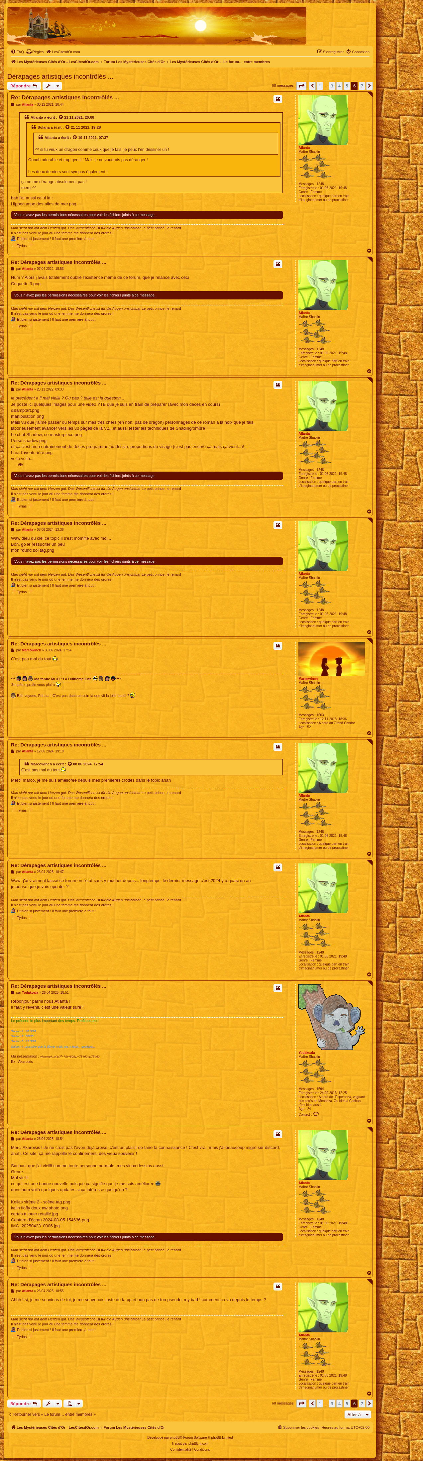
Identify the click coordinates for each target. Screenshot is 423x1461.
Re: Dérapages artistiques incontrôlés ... (65, 97)
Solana (44, 127)
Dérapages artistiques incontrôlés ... (60, 76)
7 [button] (362, 86)
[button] (301, 86)
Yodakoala (306, 1053)
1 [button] (320, 86)
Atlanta (304, 148)
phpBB (175, 1437)
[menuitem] (17, 52)
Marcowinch (308, 679)
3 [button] (332, 86)
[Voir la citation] (61, 117)
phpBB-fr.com (198, 1443)
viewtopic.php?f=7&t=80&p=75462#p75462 (70, 1056)
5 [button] (347, 86)
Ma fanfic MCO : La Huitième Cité (65, 678)
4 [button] (339, 86)
